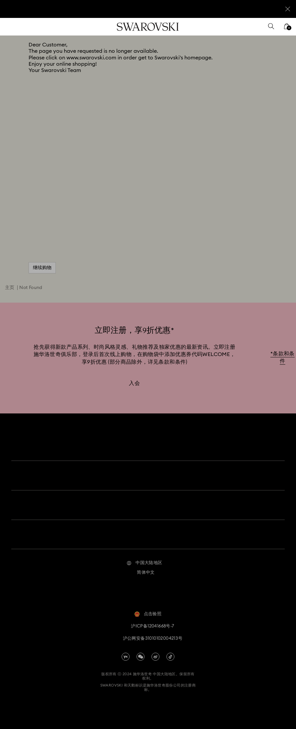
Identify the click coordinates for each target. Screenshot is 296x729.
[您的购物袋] (286, 28)
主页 (10, 287)
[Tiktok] (170, 651)
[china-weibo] (155, 651)
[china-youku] (126, 651)
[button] (144, 557)
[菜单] (10, 27)
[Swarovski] (147, 27)
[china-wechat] (141, 651)
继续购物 (42, 267)
